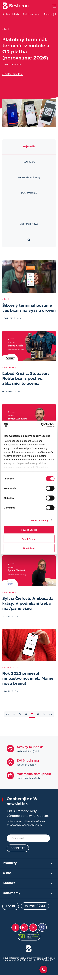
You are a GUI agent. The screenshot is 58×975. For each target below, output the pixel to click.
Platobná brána (31, 14)
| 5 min (17, 65)
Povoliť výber (28, 539)
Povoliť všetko (29, 529)
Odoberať (18, 848)
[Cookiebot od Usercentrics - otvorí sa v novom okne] (41, 425)
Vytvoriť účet (35, 906)
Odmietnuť (29, 548)
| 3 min (17, 318)
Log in (10, 906)
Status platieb (10, 14)
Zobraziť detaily (40, 520)
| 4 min (17, 391)
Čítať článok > (12, 74)
